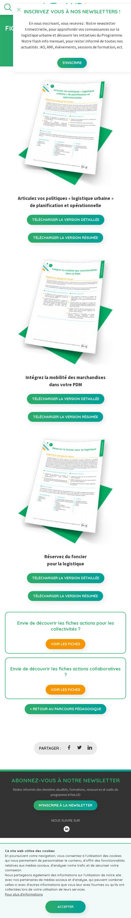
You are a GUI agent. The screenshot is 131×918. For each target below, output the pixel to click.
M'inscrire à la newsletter (65, 805)
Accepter (65, 907)
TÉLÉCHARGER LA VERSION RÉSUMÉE (65, 237)
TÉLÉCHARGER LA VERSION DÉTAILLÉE (65, 219)
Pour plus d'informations (24, 894)
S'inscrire (72, 62)
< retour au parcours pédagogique (65, 708)
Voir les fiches (65, 643)
